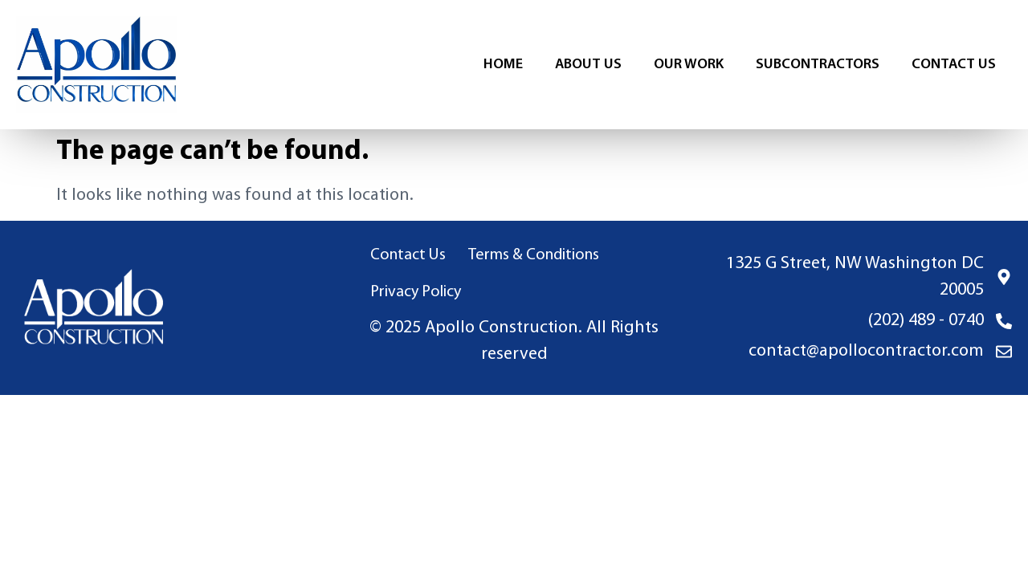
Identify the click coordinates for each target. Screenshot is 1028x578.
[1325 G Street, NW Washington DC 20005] (1004, 277)
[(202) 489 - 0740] (1004, 321)
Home (503, 64)
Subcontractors (817, 64)
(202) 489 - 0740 (926, 320)
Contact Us (954, 64)
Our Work (689, 64)
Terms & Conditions (533, 255)
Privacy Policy (415, 292)
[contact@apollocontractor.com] (1004, 352)
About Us (588, 64)
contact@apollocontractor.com (866, 351)
